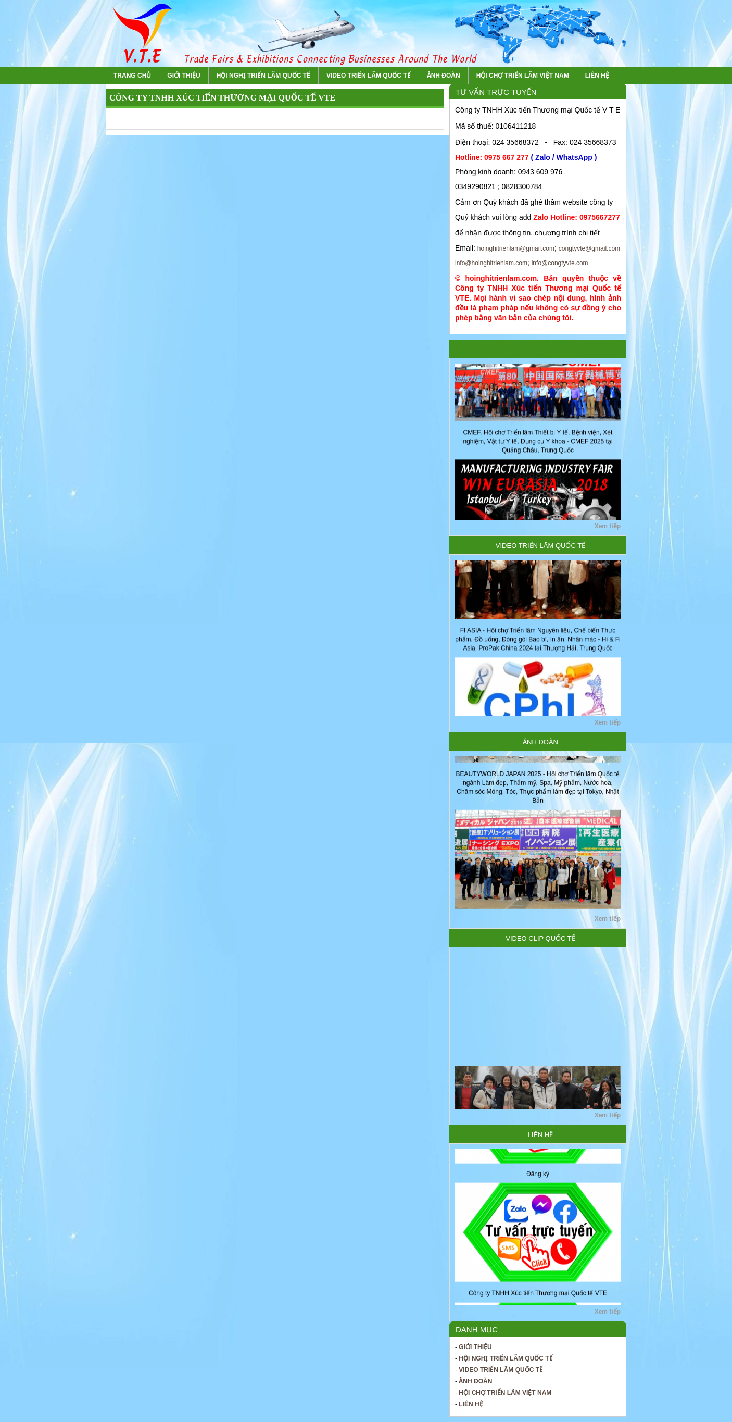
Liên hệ (597, 75)
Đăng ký (537, 1177)
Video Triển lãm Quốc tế (368, 75)
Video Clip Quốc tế (540, 938)
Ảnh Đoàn (443, 75)
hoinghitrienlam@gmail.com (515, 248)
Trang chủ (132, 75)
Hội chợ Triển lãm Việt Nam (522, 75)
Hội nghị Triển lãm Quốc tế (263, 75)
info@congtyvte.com (560, 263)
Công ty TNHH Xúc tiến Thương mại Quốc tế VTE (538, 1297)
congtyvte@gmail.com (589, 248)
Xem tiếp (608, 526)
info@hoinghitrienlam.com (491, 263)
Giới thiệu (183, 75)
